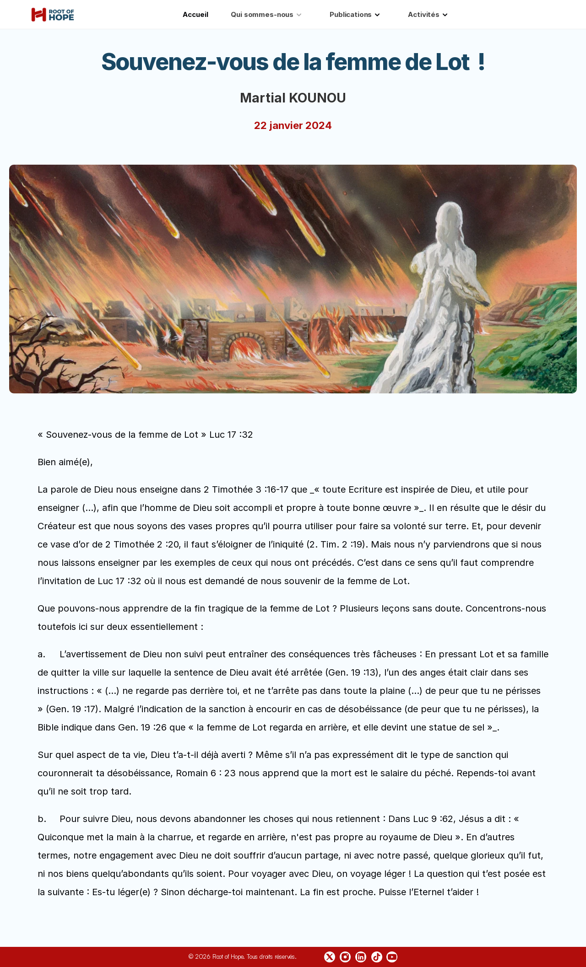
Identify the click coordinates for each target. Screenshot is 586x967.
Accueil (195, 14)
